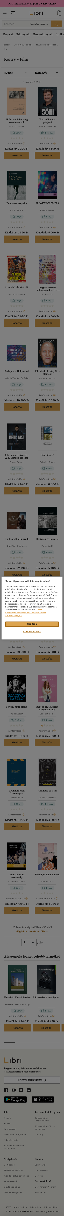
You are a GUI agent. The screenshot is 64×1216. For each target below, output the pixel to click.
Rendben (32, 624)
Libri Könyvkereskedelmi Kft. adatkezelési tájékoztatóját (25, 613)
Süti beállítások (32, 632)
